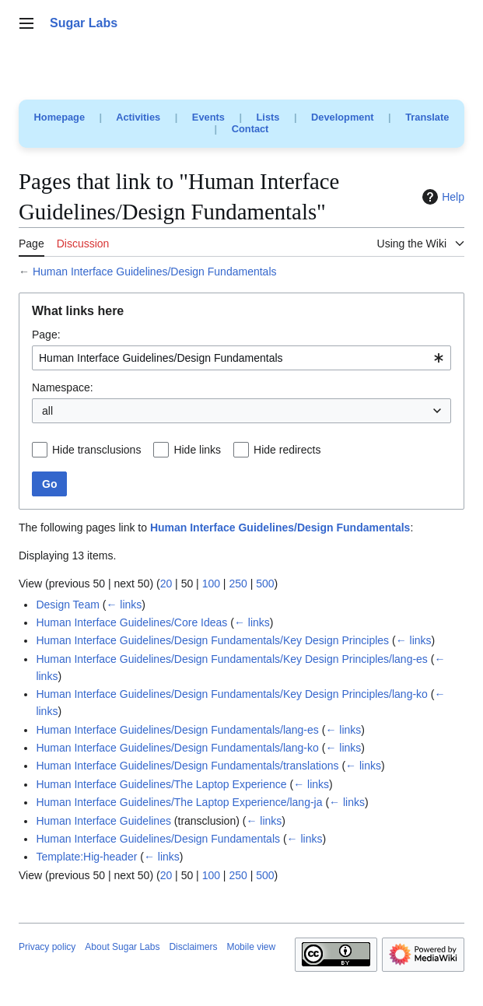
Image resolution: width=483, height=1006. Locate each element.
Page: (46, 334)
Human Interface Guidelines (103, 821)
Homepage (59, 117)
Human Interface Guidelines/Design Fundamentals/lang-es (177, 730)
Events (208, 117)
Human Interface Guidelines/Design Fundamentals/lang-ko (177, 747)
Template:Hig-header (86, 856)
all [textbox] (47, 411)
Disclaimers (193, 946)
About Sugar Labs (122, 946)
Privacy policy (47, 946)
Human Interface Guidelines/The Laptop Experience (161, 784)
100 (211, 583)
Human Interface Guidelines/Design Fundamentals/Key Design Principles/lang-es (231, 659)
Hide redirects (287, 449)
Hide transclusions (96, 449)
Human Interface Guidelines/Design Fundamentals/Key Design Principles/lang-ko (231, 694)
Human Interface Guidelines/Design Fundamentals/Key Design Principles (212, 640)
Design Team (67, 604)
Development (342, 117)
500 (265, 583)
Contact (250, 129)
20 (166, 583)
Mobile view (250, 946)
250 (238, 583)
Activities (138, 117)
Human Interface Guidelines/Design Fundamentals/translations (187, 765)
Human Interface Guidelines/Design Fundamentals (155, 271)
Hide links (197, 449)
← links (124, 604)
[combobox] (241, 357)
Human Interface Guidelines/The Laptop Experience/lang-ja (179, 802)
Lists (268, 117)
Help (441, 197)
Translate (427, 117)
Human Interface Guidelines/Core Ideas (131, 622)
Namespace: (62, 387)
